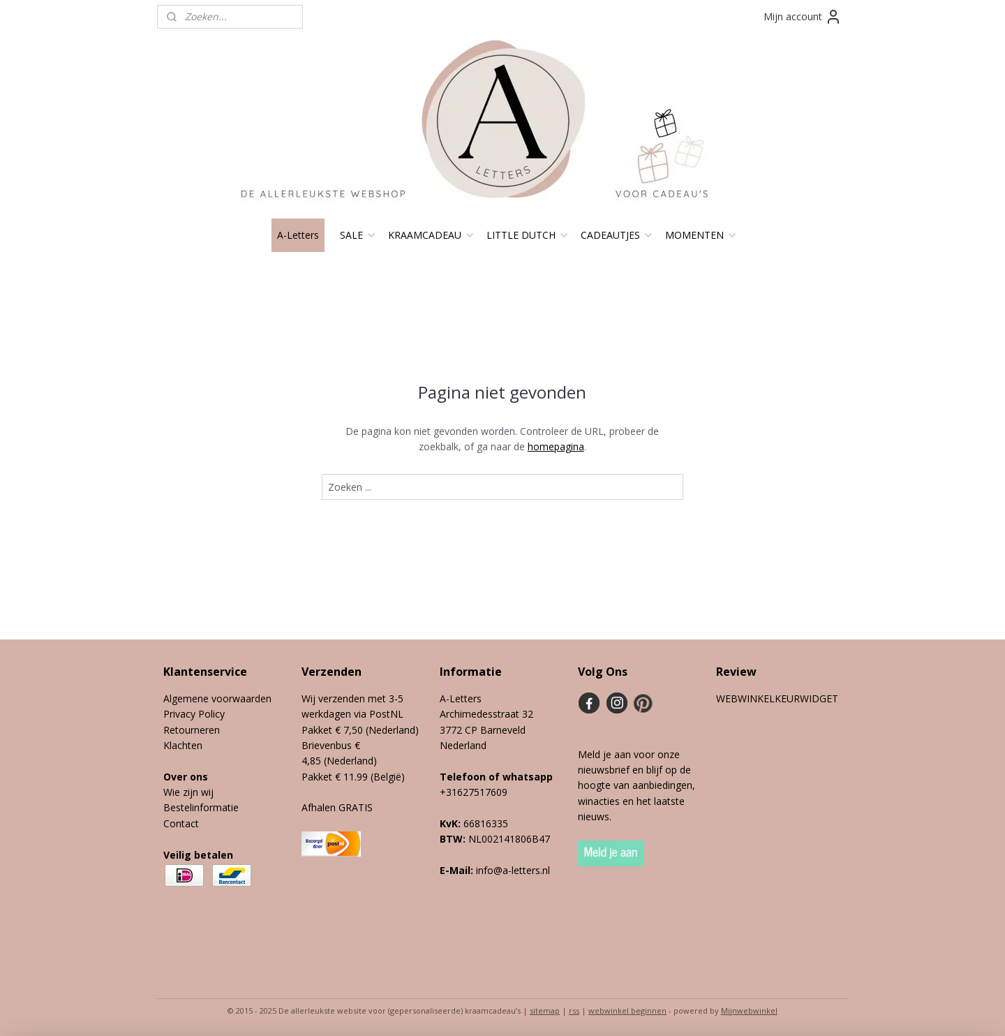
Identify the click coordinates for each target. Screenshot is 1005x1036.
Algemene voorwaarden (217, 698)
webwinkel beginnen (627, 1010)
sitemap (545, 1010)
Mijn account (803, 16)
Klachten (182, 745)
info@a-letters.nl (513, 870)
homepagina (556, 446)
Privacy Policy (194, 713)
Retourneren (191, 730)
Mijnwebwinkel (749, 1010)
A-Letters (298, 235)
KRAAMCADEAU (431, 235)
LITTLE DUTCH (528, 235)
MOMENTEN (701, 235)
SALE (358, 235)
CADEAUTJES (617, 235)
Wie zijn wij (188, 792)
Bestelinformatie (201, 807)
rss (574, 1010)
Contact (181, 823)
